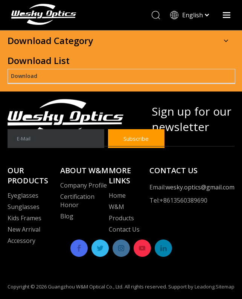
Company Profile (83, 185)
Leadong (205, 286)
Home (117, 195)
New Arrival (24, 229)
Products (121, 218)
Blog (66, 216)
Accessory (21, 240)
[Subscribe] (136, 138)
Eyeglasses (23, 195)
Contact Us (124, 229)
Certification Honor (77, 200)
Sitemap (225, 286)
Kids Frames (24, 218)
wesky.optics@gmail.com (200, 187)
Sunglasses (24, 207)
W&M (116, 207)
